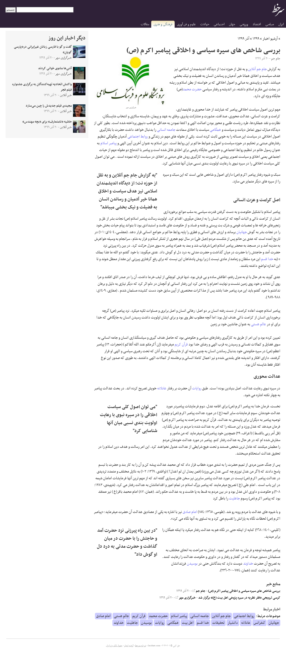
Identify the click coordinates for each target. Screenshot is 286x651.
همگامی (215, 130)
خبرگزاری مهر (186, 598)
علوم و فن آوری (186, 24)
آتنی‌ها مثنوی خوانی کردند (55, 68)
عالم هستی (258, 324)
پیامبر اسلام (108, 143)
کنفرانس (259, 623)
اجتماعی (219, 24)
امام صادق (190, 512)
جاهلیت (234, 498)
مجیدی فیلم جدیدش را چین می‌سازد (49, 106)
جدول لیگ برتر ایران (114, 646)
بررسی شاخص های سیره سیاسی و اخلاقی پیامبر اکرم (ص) (244, 591)
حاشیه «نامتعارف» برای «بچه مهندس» (47, 122)
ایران (281, 24)
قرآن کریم (181, 344)
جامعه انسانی (166, 130)
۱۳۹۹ (256, 38)
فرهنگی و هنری (162, 24)
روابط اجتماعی (138, 136)
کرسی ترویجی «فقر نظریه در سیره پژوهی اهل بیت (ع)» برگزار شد (239, 598)
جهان (232, 24)
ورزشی (244, 24)
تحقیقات (218, 623)
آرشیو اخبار (270, 38)
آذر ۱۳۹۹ (243, 38)
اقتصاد (257, 24)
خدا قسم (267, 259)
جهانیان (241, 232)
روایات (196, 388)
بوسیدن (192, 563)
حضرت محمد (192, 89)
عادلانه (161, 388)
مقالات (145, 24)
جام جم (199, 591)
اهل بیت (188, 623)
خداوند (248, 563)
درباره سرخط (140, 646)
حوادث (204, 24)
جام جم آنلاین (257, 69)
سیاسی (269, 24)
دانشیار (233, 623)
